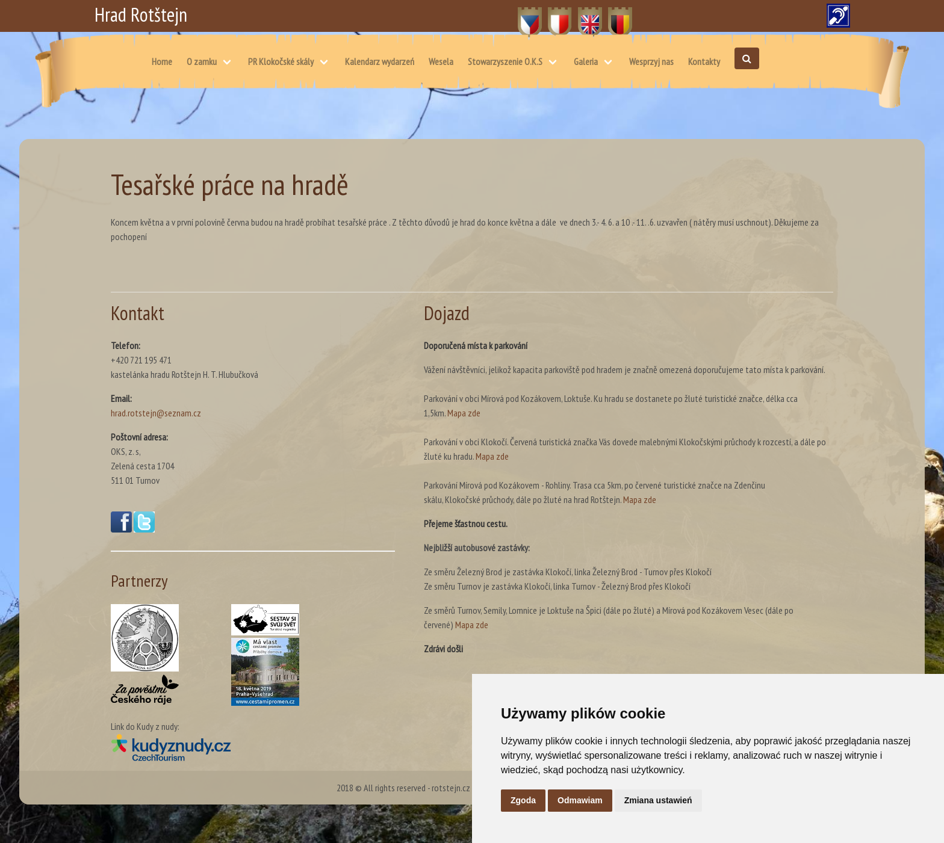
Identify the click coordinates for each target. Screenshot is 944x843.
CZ (523, 15)
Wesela (441, 61)
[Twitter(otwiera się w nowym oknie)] (144, 529)
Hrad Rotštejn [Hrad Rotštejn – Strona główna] (141, 14)
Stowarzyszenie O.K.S (505, 61)
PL (552, 15)
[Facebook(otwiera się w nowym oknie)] (121, 529)
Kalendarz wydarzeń (379, 61)
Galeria (586, 61)
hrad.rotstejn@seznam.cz (156, 413)
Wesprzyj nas (651, 61)
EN (583, 15)
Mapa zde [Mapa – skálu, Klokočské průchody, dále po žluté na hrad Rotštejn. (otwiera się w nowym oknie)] (639, 499)
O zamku (202, 61)
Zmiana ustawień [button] (658, 800)
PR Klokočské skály (281, 61)
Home (162, 61)
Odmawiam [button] (580, 800)
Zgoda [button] (523, 800)
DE (613, 15)
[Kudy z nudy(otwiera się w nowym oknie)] (253, 747)
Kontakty (704, 61)
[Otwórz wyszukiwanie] (746, 58)
